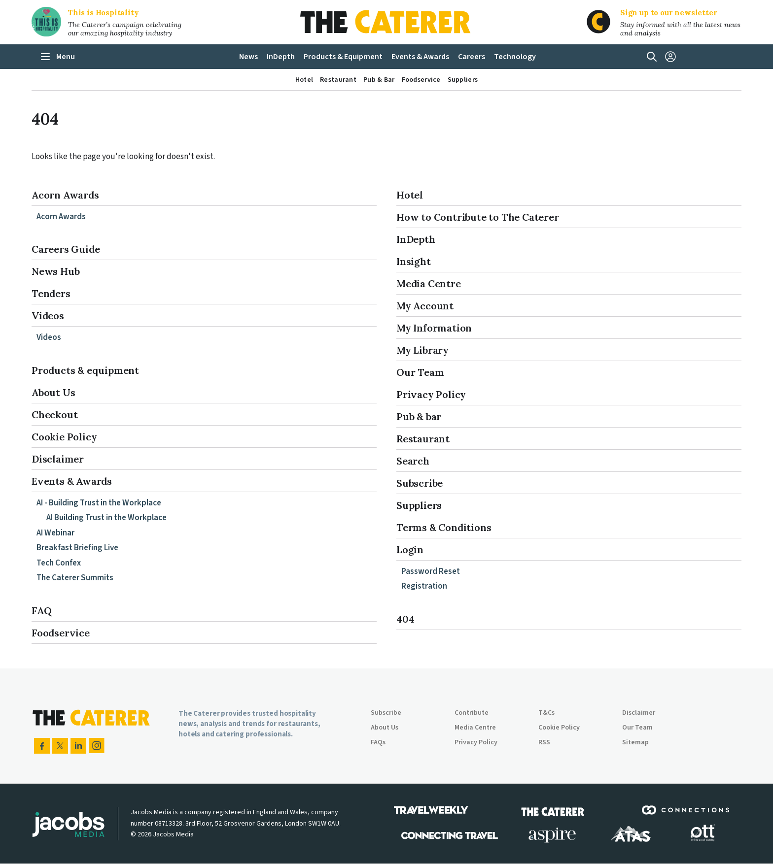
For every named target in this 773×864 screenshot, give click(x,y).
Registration (424, 586)
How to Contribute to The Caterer (477, 217)
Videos (48, 315)
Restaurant (423, 438)
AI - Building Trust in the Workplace (98, 503)
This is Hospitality (103, 12)
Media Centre (428, 283)
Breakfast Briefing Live (77, 548)
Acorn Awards (65, 195)
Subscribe (419, 483)
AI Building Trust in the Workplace (106, 518)
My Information (434, 328)
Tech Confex (58, 563)
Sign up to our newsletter (668, 12)
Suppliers (419, 505)
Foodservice (61, 633)
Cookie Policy (64, 437)
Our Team (420, 372)
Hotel (409, 195)
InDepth (415, 239)
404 (405, 619)
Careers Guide (66, 249)
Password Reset (430, 571)
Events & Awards (72, 481)
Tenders (51, 293)
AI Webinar (55, 533)
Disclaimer (58, 459)
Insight (413, 261)
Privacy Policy (431, 394)
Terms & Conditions (443, 527)
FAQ (41, 610)
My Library (422, 350)
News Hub (55, 271)
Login (409, 549)
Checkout (54, 414)
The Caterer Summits (74, 578)
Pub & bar (418, 416)
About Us (53, 392)
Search (412, 461)
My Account (425, 305)
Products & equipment (85, 370)
